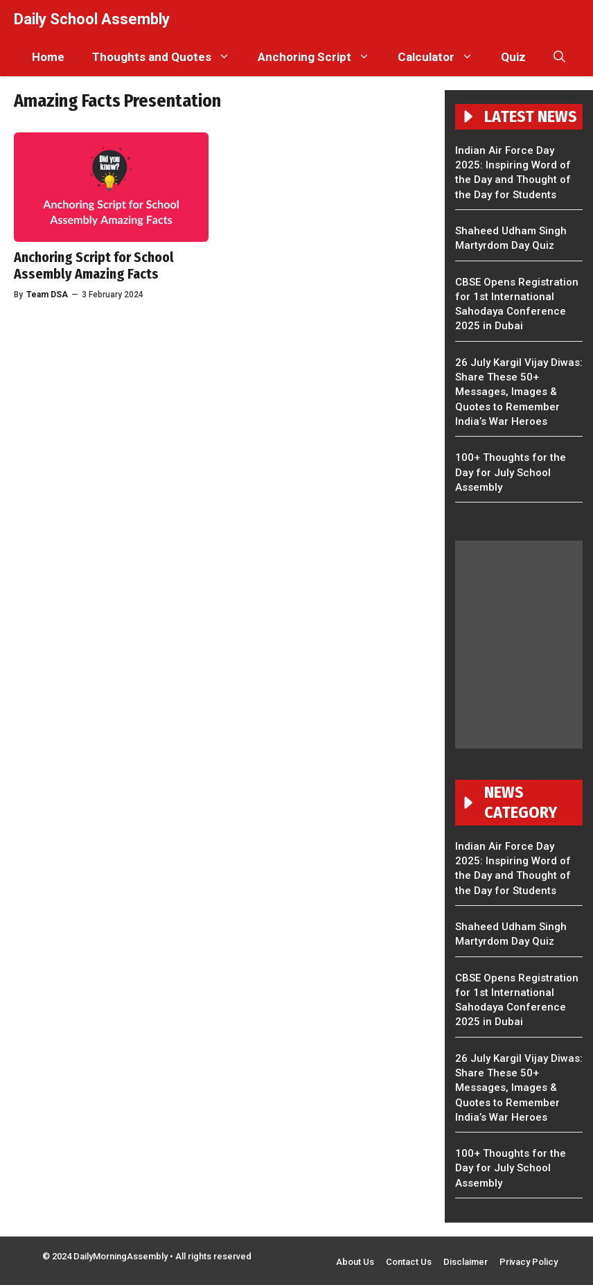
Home (48, 57)
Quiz (513, 57)
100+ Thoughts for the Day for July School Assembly (510, 472)
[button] (559, 57)
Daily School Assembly (92, 19)
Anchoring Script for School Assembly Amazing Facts (94, 265)
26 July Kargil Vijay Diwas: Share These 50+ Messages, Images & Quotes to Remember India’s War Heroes (519, 392)
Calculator (442, 57)
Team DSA (47, 294)
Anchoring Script (321, 57)
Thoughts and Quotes (168, 57)
